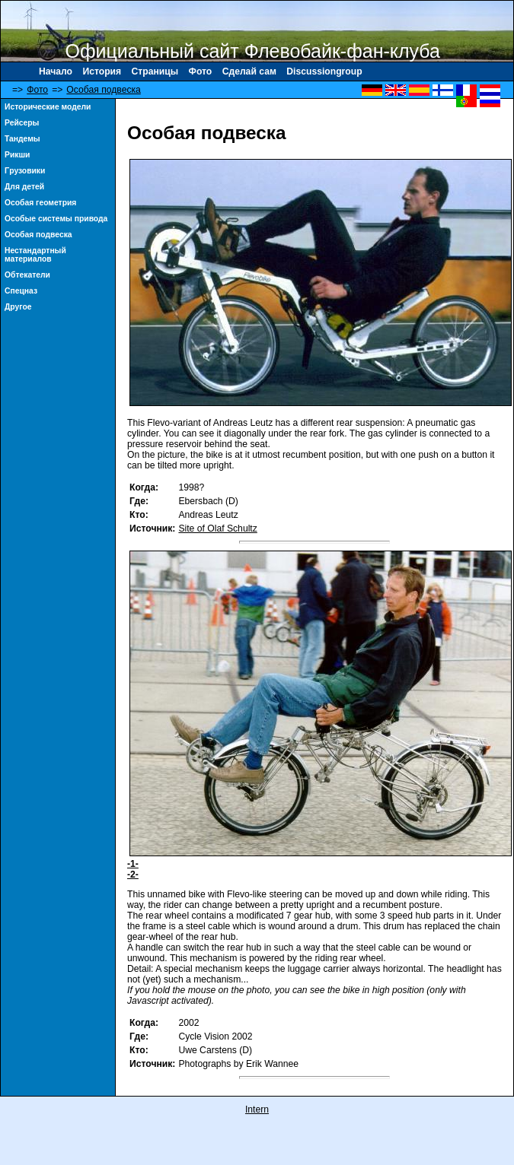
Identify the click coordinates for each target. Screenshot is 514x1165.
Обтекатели (27, 275)
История (101, 71)
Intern (257, 1109)
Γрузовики (25, 171)
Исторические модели (48, 107)
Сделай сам (249, 71)
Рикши (17, 155)
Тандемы (22, 139)
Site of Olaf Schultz (217, 528)
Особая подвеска (103, 89)
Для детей (24, 187)
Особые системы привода (56, 218)
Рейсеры (22, 123)
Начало (55, 71)
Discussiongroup (324, 71)
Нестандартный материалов (35, 254)
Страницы (155, 71)
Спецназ (21, 291)
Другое (18, 307)
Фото (200, 71)
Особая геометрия (40, 202)
